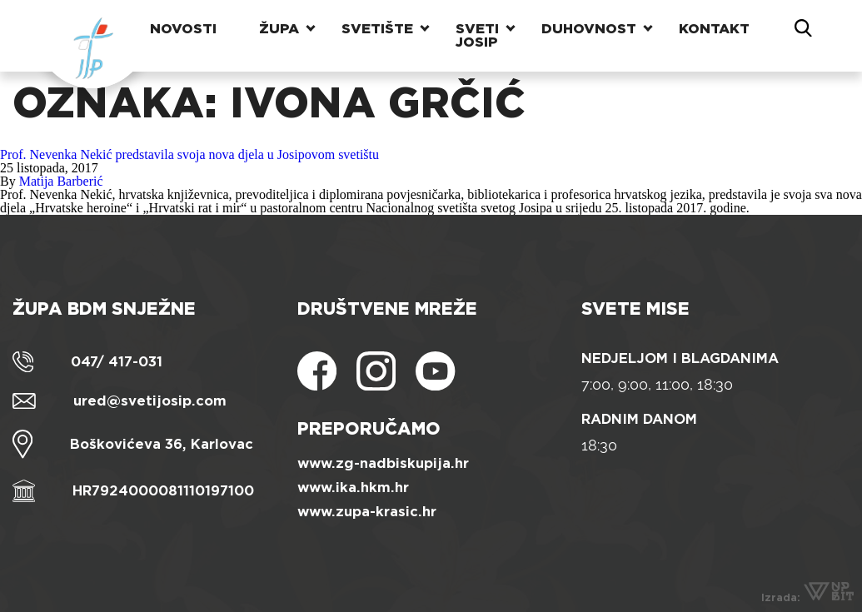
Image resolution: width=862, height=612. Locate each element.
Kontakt (714, 29)
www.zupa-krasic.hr (366, 512)
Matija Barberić (61, 181)
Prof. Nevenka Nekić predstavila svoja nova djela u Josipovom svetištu (189, 154)
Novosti (183, 29)
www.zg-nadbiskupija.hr (383, 463)
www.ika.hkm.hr (353, 487)
